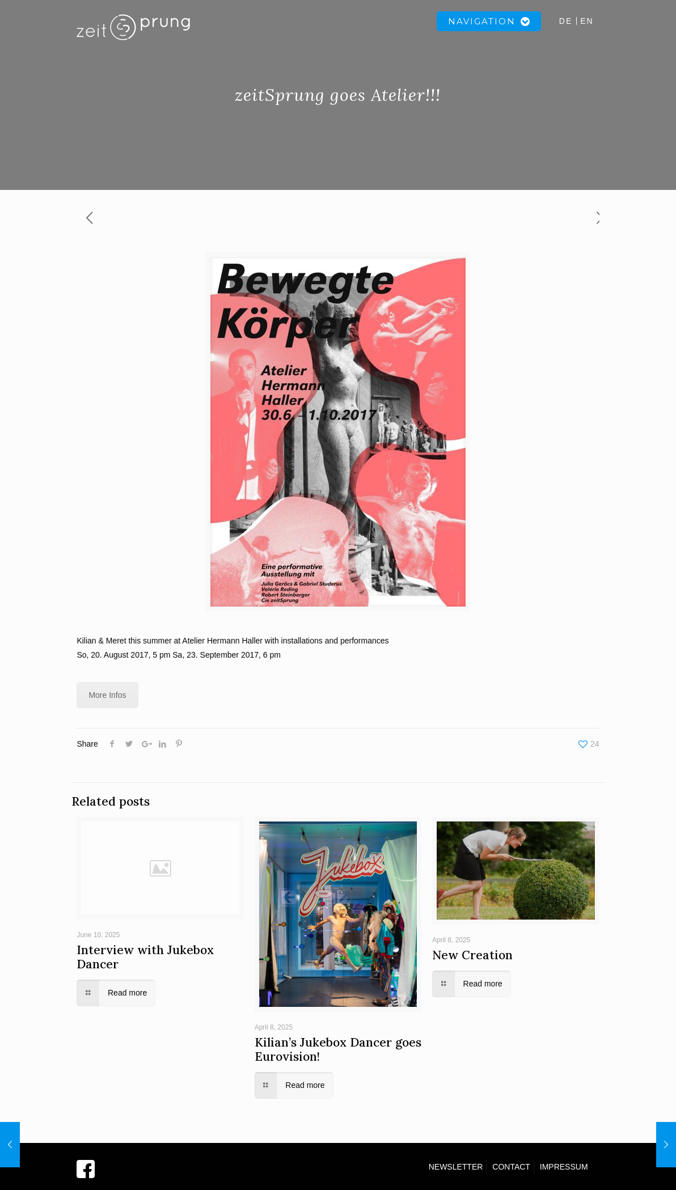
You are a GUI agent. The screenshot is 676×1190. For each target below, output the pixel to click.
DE (565, 21)
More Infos (107, 695)
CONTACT (511, 1166)
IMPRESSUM (564, 1166)
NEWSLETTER (456, 1166)
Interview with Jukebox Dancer (145, 957)
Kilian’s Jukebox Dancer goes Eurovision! (338, 1049)
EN (586, 21)
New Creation (472, 955)
